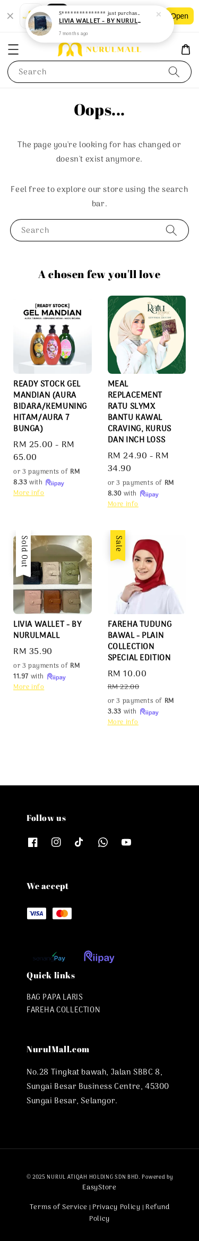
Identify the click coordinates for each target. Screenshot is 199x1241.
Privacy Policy (116, 1207)
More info (28, 493)
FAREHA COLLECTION (63, 1010)
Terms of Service (59, 1207)
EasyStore (99, 1187)
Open (179, 16)
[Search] (174, 71)
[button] (13, 49)
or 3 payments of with (46, 477)
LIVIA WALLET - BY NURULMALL (100, 21)
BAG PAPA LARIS (55, 998)
